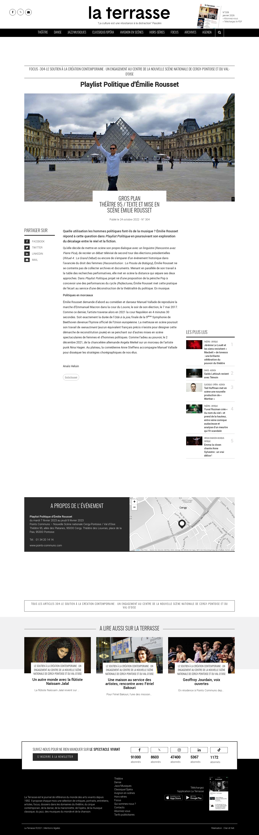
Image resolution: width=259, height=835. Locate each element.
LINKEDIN (33, 253)
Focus (174, 32)
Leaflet (138, 550)
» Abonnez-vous (230, 18)
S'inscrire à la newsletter (55, 757)
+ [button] (134, 502)
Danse (58, 32)
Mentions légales (52, 828)
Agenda (207, 32)
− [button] (134, 507)
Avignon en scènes (131, 32)
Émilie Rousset (71, 377)
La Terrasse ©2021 (33, 828)
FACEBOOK (34, 241)
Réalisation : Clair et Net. (223, 828)
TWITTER (33, 247)
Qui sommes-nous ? (125, 803)
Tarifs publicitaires (124, 814)
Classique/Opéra (103, 32)
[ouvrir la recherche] (219, 33)
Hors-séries (157, 32)
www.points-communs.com (46, 545)
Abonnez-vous (122, 811)
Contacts (119, 807)
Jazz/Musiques (77, 32)
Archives (190, 32)
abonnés (139, 755)
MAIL (31, 259)
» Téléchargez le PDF (232, 21)
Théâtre (43, 32)
